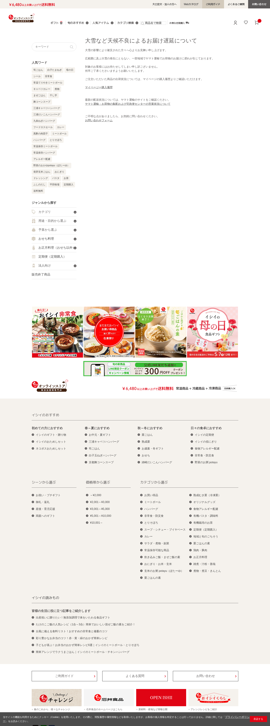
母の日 (69, 69)
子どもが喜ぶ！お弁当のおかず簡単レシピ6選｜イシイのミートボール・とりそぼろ (87, 645)
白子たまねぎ (54, 69)
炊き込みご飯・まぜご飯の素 (162, 557)
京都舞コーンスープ (101, 462)
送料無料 (38, 190)
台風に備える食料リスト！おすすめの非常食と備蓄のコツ (71, 631)
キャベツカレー (41, 89)
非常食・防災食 (204, 455)
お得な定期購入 (175, 23)
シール (37, 76)
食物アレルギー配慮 (207, 448)
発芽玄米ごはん (41, 171)
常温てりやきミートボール (47, 82)
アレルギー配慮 (41, 159)
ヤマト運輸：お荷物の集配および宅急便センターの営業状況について (127, 103)
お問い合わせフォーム (99, 120)
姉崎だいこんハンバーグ (157, 462)
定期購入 (68, 184)
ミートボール (59, 133)
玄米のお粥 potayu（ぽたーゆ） (164, 570)
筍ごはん (38, 69)
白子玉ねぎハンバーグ (102, 455)
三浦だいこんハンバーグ (46, 114)
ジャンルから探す (44, 202)
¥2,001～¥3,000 (100, 502)
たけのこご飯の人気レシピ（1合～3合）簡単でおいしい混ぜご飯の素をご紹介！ (85, 624)
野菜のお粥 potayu (206, 462)
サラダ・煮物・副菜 (156, 543)
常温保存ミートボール (45, 146)
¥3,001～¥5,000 (100, 508)
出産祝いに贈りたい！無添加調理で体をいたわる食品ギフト (73, 617)
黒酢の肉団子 (40, 133)
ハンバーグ (39, 140)
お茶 (66, 178)
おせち (146, 455)
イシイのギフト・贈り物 (51, 434)
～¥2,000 (95, 495)
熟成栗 (146, 441)
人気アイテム (99, 23)
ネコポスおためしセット (51, 448)
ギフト (56, 22)
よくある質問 (135, 676)
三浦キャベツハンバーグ (46, 108)
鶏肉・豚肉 (200, 550)
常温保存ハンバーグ (44, 152)
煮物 (57, 89)
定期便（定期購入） (205, 529)
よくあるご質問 (238, 4)
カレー (60, 127)
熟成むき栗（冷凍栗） (207, 495)
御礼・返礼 (43, 502)
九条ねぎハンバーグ (44, 120)
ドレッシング (40, 178)
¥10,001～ (96, 522)
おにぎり (59, 171)
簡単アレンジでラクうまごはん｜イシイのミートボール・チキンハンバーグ (82, 651)
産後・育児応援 (45, 508)
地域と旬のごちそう (205, 536)
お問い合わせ (260, 4)
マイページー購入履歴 (99, 87)
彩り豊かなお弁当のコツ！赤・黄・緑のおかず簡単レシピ (71, 638)
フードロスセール (43, 127)
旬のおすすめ (75, 23)
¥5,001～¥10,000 (100, 515)
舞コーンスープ (41, 101)
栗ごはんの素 (152, 577)
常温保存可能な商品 (156, 550)
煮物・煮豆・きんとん (207, 570)
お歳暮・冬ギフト (153, 448)
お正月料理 (200, 557)
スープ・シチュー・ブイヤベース (165, 529)
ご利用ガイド (217, 4)
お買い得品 (151, 495)
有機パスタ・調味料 (205, 515)
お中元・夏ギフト (100, 434)
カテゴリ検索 (123, 23)
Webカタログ (196, 4)
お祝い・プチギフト (48, 495)
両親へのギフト (45, 515)
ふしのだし (39, 184)
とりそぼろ (56, 140)
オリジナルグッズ (204, 502)
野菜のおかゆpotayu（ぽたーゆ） (51, 165)
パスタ (55, 178)
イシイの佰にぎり (206, 441)
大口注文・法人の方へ (171, 4)
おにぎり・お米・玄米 (158, 564)
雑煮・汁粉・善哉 (204, 564)
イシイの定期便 (204, 434)
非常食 (48, 76)
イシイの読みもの (45, 597)
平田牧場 (54, 184)
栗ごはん (147, 434)
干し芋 (53, 95)
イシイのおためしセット (51, 441)
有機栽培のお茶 (203, 522)
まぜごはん (39, 95)
